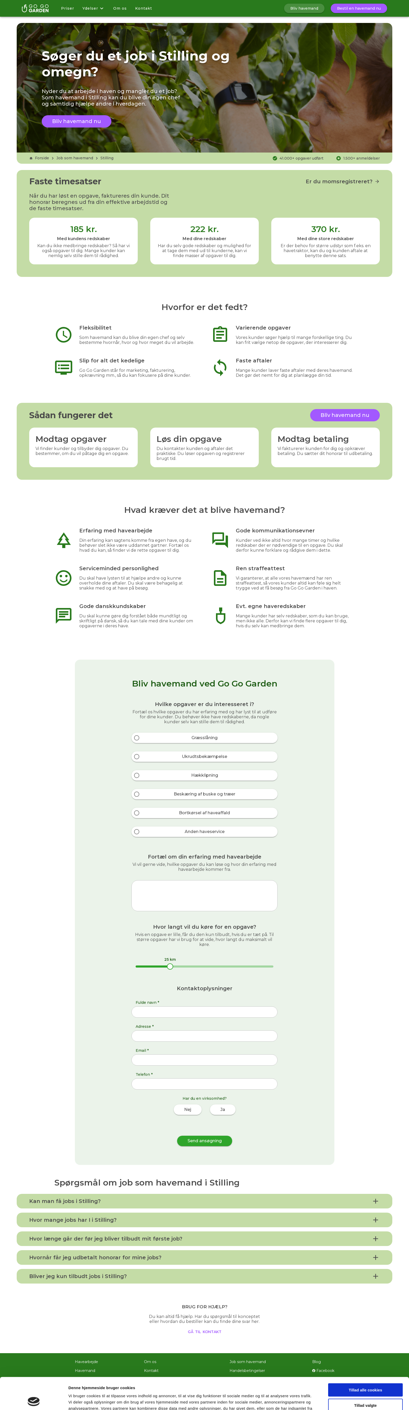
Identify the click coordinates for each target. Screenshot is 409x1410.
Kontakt (143, 8)
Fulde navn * (147, 1002)
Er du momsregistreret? (343, 181)
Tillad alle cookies (365, 1358)
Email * (142, 1050)
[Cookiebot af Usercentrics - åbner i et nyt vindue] (34, 1400)
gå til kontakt (204, 1331)
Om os (120, 8)
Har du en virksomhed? (205, 1098)
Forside (39, 158)
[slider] (170, 966)
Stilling (106, 158)
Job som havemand (74, 158)
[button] (204, 1201)
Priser (67, 8)
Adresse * (145, 1026)
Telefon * (144, 1074)
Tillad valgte (365, 1373)
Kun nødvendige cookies (365, 1388)
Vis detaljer (271, 1399)
